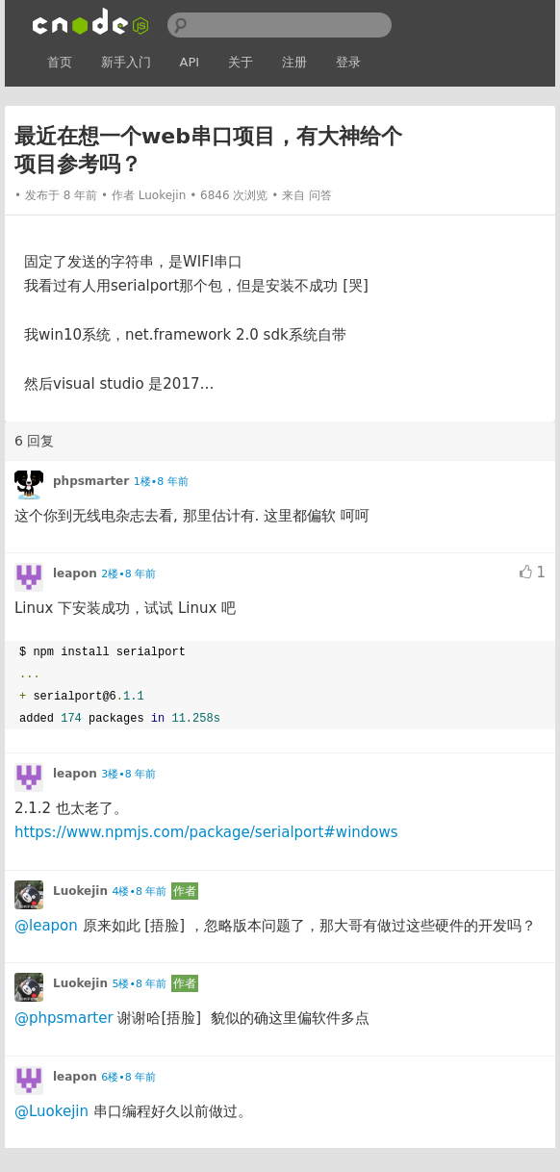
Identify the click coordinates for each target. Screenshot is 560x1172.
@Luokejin (51, 1111)
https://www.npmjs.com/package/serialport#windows (206, 832)
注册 (294, 62)
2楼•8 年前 (128, 574)
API (190, 62)
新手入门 (126, 62)
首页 (59, 62)
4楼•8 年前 (139, 891)
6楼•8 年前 (128, 1077)
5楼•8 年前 (139, 984)
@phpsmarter (64, 1018)
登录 (348, 62)
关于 (240, 62)
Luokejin (163, 195)
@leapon (46, 925)
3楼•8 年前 (128, 774)
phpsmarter (91, 481)
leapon (75, 573)
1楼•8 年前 (161, 481)
